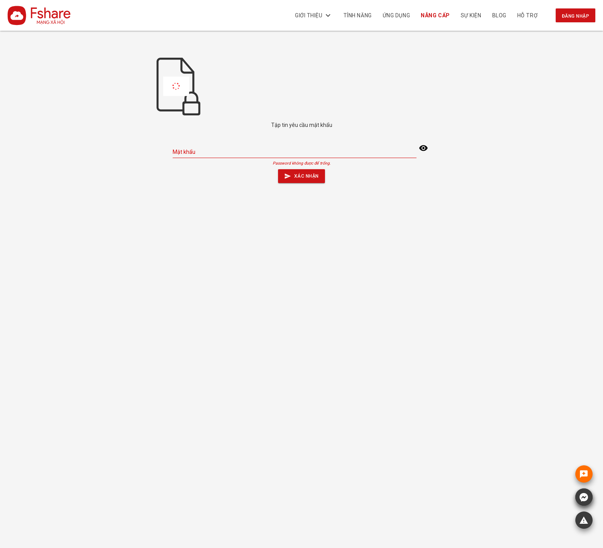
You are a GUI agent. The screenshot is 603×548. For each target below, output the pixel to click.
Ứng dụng (396, 15)
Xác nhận (301, 174)
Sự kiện (471, 15)
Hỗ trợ (527, 15)
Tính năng (357, 15)
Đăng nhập (575, 16)
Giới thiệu (314, 15)
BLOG (499, 15)
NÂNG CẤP (435, 15)
